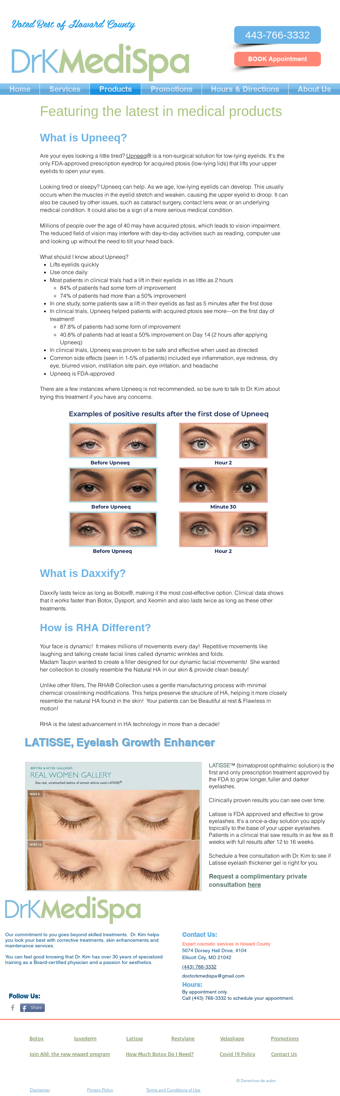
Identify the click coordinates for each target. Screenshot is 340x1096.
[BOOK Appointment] (277, 59)
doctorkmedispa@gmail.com (213, 976)
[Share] (32, 1008)
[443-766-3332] (277, 35)
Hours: (192, 984)
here (254, 884)
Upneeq (136, 155)
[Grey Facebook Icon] (13, 1008)
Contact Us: (199, 934)
